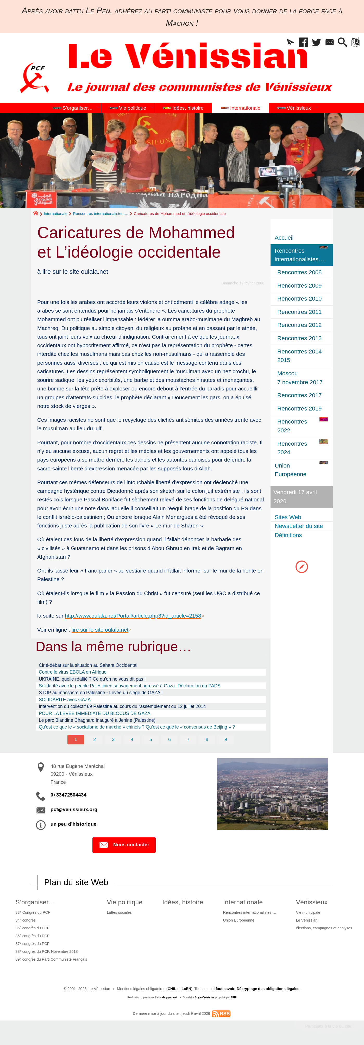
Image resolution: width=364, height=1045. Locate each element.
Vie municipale (308, 912)
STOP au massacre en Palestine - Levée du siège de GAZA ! (101, 692)
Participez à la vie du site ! (329, 1026)
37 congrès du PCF (32, 943)
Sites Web (288, 517)
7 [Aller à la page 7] (188, 739)
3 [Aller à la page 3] (113, 739)
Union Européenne (238, 920)
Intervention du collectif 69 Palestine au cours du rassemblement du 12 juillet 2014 (122, 706)
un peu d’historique (73, 824)
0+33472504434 (68, 795)
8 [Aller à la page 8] (207, 739)
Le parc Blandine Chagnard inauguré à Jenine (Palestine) (97, 720)
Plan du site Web (76, 882)
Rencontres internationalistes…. (100, 213)
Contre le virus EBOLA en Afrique (72, 672)
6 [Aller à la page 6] (169, 739)
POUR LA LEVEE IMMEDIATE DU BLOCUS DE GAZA (94, 713)
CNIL (172, 989)
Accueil (284, 237)
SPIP (234, 997)
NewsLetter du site (299, 526)
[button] (290, 42)
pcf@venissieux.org (74, 809)
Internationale (55, 213)
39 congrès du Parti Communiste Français (51, 959)
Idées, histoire (182, 902)
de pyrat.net (169, 997)
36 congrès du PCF (32, 935)
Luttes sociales (119, 912)
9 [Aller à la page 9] (225, 739)
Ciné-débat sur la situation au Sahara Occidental (88, 665)
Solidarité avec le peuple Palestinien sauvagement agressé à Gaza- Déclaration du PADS (130, 685)
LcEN (186, 989)
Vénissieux (312, 902)
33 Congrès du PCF (33, 912)
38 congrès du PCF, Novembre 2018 (47, 951)
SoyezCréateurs (205, 997)
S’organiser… (35, 902)
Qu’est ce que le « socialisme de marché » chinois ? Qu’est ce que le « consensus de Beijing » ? (137, 727)
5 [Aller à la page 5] (150, 739)
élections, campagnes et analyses (324, 928)
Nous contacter (124, 845)
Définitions (288, 535)
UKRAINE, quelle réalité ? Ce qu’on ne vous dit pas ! (92, 679)
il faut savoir (223, 989)
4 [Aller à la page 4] (132, 739)
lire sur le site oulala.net (100, 630)
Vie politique (124, 902)
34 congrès (26, 920)
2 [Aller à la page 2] (94, 739)
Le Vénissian (306, 920)
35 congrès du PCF (32, 927)
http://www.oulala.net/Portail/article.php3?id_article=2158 (133, 616)
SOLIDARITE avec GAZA (65, 699)
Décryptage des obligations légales (268, 989)
